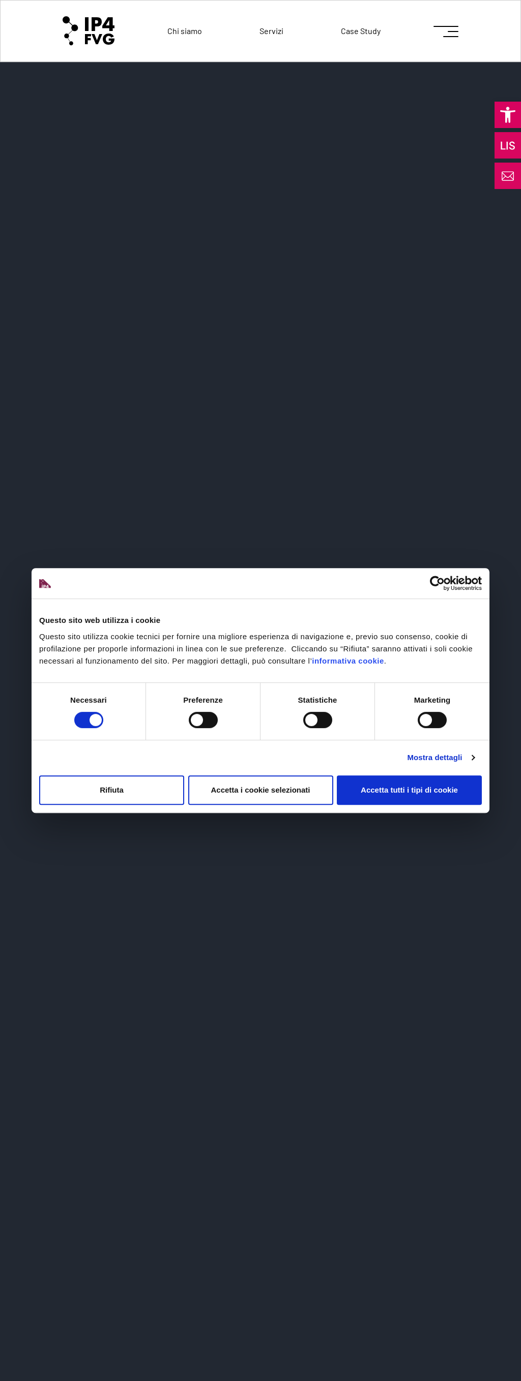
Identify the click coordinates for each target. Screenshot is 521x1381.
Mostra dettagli (434, 757)
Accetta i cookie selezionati (260, 790)
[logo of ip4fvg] (88, 31)
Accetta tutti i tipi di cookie (409, 790)
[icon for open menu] (445, 31)
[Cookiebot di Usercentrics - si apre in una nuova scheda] (437, 583)
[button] (508, 115)
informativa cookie (348, 660)
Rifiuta (112, 790)
